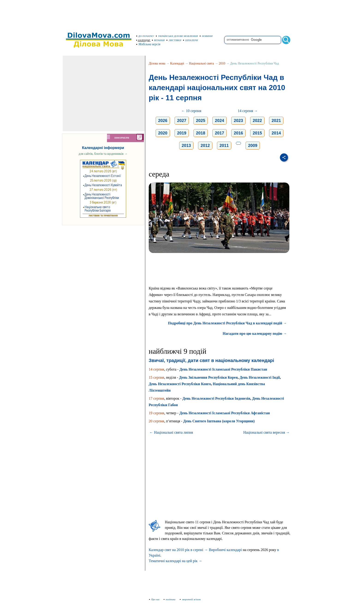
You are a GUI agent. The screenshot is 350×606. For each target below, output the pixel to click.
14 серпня (156, 369)
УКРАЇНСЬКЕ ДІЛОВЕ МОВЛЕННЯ (176, 36)
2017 (219, 133)
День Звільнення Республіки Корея (208, 377)
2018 (200, 133)
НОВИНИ (206, 36)
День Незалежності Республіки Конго (180, 384)
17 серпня (156, 398)
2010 (222, 63)
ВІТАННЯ (158, 40)
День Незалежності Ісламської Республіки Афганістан (224, 413)
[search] (252, 40)
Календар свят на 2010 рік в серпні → (178, 550)
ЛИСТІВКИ (174, 40)
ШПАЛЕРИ (190, 40)
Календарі (177, 63)
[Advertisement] (175, 14)
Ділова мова (157, 63)
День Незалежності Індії (260, 377)
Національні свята (201, 63)
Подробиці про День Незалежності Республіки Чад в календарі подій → (227, 323)
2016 (238, 133)
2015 (257, 133)
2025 (200, 120)
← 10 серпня (191, 111)
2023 (238, 120)
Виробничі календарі (225, 550)
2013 (186, 145)
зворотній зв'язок (190, 599)
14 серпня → (248, 111)
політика (170, 599)
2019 (181, 133)
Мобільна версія (148, 44)
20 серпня (156, 421)
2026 (162, 120)
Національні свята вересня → (266, 432)
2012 (205, 145)
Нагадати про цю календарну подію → (255, 333)
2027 (181, 120)
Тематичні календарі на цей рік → (175, 561)
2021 (276, 120)
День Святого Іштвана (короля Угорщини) (219, 421)
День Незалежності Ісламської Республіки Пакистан (223, 369)
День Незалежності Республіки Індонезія (216, 398)
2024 (219, 120)
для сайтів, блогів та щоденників (103, 153)
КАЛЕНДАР (143, 40)
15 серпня (156, 377)
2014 (276, 133)
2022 (257, 120)
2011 (224, 145)
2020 (162, 133)
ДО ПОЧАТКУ (145, 36)
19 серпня (156, 413)
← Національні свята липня (171, 432)
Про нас (154, 599)
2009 (252, 145)
